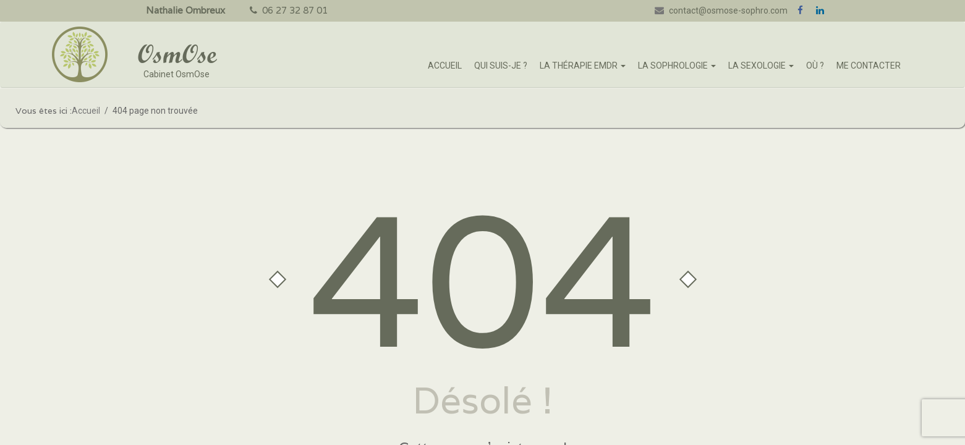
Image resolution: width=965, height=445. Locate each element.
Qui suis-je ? (500, 65)
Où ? (815, 65)
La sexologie (761, 65)
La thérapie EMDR (583, 65)
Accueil (445, 65)
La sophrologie (677, 65)
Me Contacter (868, 65)
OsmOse (176, 53)
